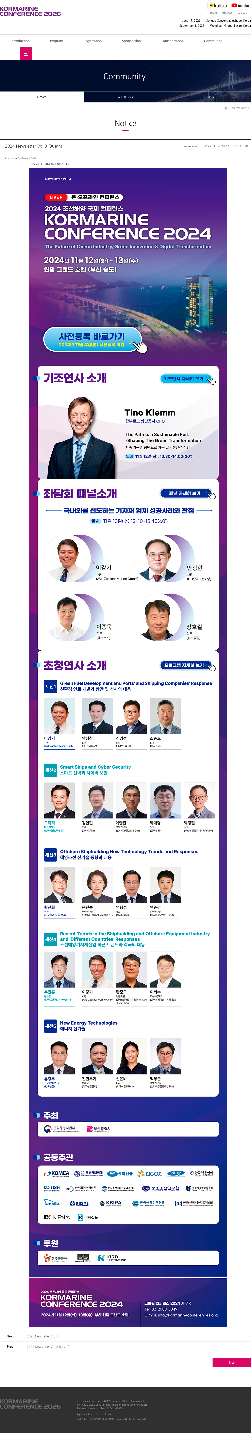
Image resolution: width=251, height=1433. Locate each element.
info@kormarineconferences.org (129, 1405)
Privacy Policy (84, 1414)
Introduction (20, 41)
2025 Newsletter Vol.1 (42, 1336)
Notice (41, 96)
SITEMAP (227, 13)
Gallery (209, 97)
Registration (92, 41)
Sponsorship (131, 41)
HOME (214, 13)
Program (56, 41)
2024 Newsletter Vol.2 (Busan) (48, 1346)
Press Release (125, 97)
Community (213, 41)
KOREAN (243, 13)
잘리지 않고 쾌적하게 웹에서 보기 (50, 163)
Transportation (172, 41)
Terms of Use (103, 1414)
